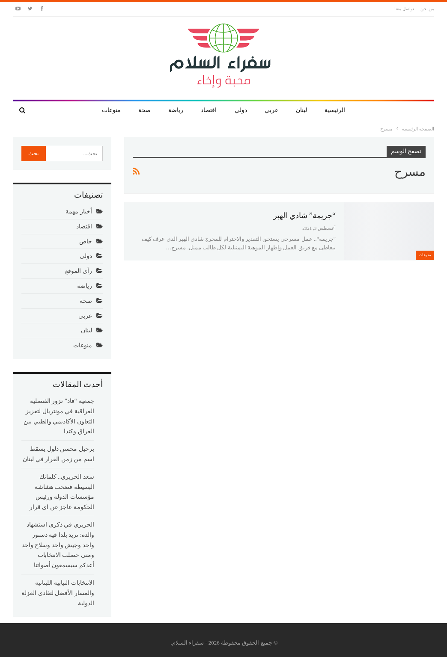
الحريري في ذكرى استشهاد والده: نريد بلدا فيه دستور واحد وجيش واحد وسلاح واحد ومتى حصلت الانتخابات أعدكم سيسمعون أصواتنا (58, 544)
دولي (241, 110)
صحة (144, 110)
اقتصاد (209, 110)
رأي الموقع (78, 271)
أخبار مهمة (79, 211)
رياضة (175, 110)
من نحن (427, 8)
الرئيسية (335, 110)
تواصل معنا (404, 8)
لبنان (301, 110)
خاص (85, 241)
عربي (271, 110)
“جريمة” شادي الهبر (304, 215)
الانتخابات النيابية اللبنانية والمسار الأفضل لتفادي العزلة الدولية (57, 593)
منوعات (111, 110)
